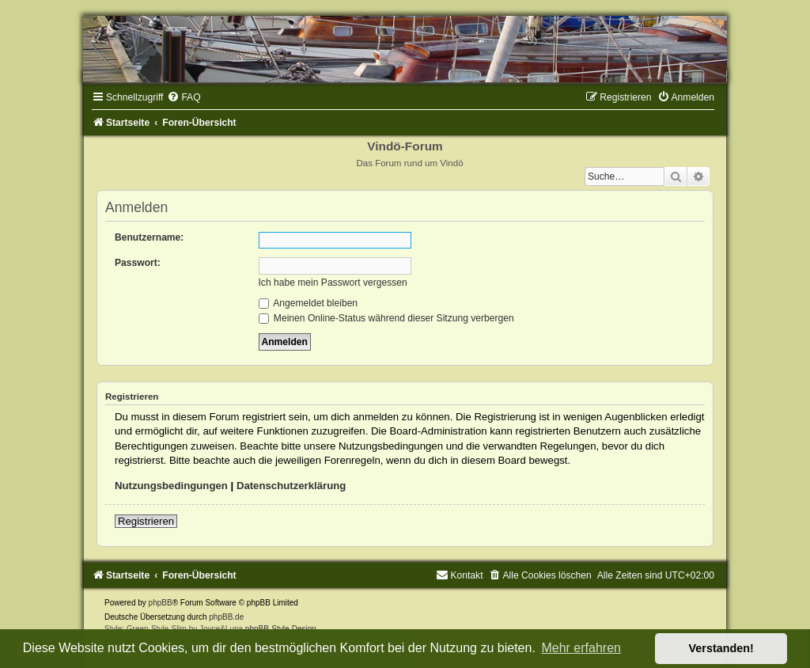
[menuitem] (183, 97)
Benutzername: (149, 237)
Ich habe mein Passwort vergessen (333, 282)
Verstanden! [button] (721, 648)
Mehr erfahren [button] (581, 648)
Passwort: (138, 262)
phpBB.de (226, 617)
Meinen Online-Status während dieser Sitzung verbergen (386, 318)
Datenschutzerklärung (291, 486)
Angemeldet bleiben (308, 303)
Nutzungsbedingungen (171, 486)
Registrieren (146, 521)
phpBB (160, 602)
